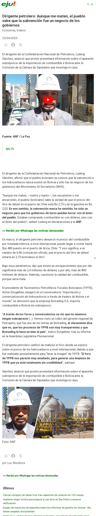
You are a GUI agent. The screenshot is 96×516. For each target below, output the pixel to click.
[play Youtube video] (48, 100)
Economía (8, 30)
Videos (21, 30)
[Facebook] (13, 44)
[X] (20, 44)
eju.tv (10, 149)
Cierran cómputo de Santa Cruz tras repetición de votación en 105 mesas (43, 495)
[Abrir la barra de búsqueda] (88, 4)
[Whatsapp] (5, 44)
